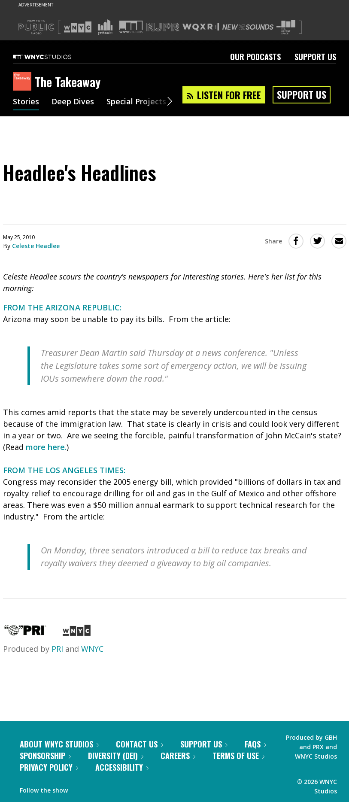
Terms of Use (238, 755)
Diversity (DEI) (115, 755)
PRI (57, 649)
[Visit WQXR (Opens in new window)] (200, 27)
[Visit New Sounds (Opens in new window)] (247, 27)
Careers (178, 755)
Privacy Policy (49, 767)
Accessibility (122, 767)
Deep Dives (73, 102)
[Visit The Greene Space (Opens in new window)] (285, 27)
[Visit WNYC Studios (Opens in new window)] (131, 27)
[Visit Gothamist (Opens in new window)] (105, 27)
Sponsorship (45, 755)
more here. (46, 447)
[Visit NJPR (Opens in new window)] (162, 27)
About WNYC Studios (59, 744)
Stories (26, 102)
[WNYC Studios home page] (53, 57)
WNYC (92, 649)
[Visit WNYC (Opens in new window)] (77, 27)
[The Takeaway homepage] (24, 82)
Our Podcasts (255, 56)
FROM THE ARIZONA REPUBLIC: (62, 307)
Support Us (315, 56)
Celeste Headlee (36, 246)
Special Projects (136, 102)
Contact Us (139, 744)
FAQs (255, 744)
